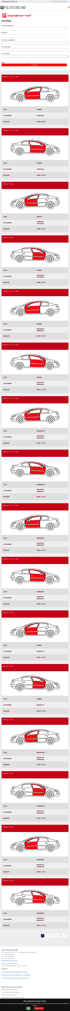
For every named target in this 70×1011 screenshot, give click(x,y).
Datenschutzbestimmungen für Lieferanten (16, 975)
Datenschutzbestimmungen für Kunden (15, 972)
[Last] (65, 936)
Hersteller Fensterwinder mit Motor (13, 997)
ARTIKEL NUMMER (8, 40)
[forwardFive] (61, 936)
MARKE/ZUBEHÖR (8, 26)
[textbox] (2, 36)
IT (50, 1)
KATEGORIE (6, 54)
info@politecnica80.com (10, 1)
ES (60, 1)
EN (54, 1)
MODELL (5, 33)
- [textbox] (2, 29)
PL (67, 1)
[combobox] (34, 28)
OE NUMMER (6, 47)
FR (57, 1)
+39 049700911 (9, 956)
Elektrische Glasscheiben (10, 990)
